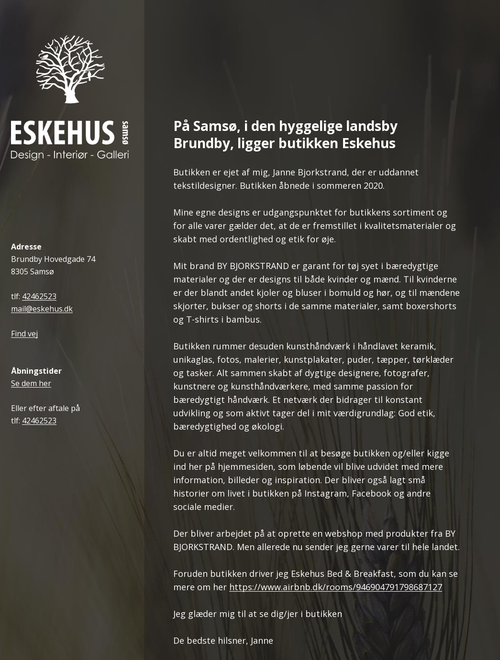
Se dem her (31, 383)
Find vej (24, 334)
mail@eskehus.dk (42, 309)
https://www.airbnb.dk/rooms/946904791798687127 (335, 587)
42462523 (39, 296)
